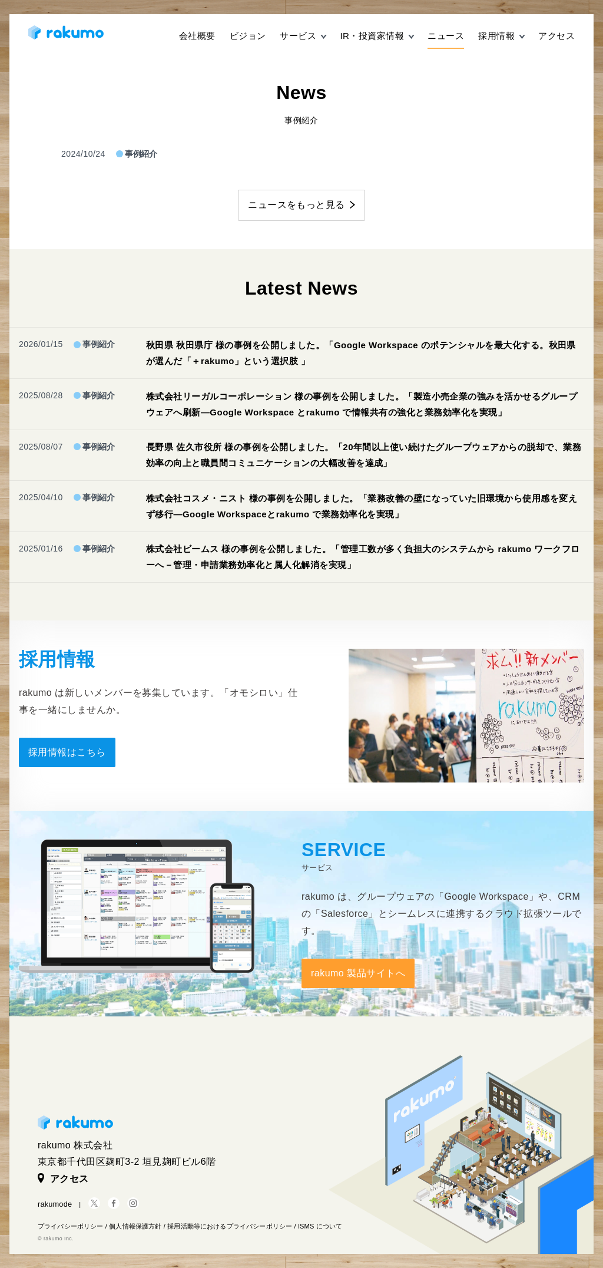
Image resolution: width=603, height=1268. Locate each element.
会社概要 (197, 36)
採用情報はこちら (67, 752)
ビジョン (248, 36)
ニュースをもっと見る (296, 205)
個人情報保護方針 (135, 1226)
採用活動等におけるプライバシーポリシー (229, 1226)
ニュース (446, 36)
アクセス (556, 36)
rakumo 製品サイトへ (358, 973)
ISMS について (320, 1226)
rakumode (55, 1204)
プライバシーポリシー (71, 1226)
